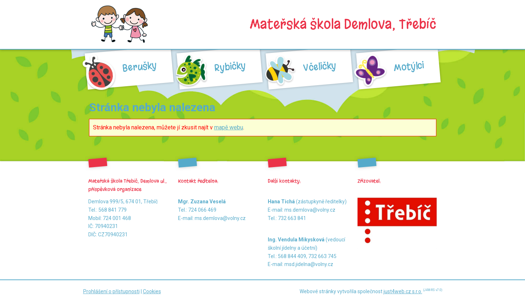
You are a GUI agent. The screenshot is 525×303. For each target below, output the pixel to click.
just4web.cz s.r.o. (403, 291)
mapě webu (228, 127)
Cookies (152, 291)
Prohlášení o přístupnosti (111, 291)
